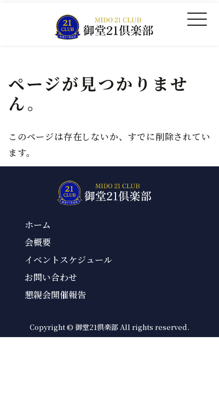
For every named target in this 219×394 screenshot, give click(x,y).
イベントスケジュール (68, 259)
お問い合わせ (51, 277)
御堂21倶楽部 (96, 327)
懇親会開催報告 (55, 294)
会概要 (38, 242)
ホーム (38, 224)
